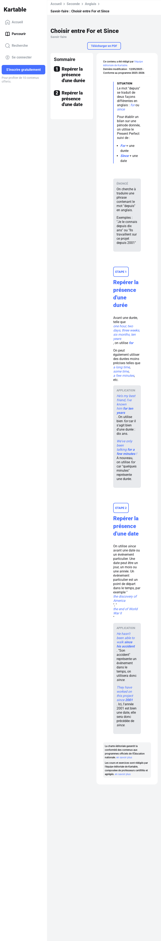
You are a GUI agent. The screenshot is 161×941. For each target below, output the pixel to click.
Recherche (16, 45)
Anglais (90, 4)
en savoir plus (124, 757)
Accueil (14, 22)
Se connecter (18, 57)
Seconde (73, 4)
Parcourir (15, 33)
